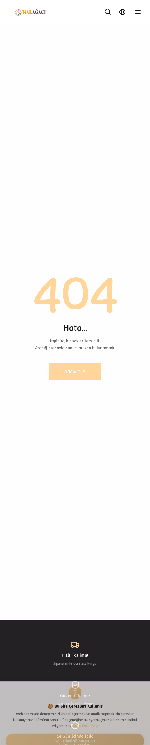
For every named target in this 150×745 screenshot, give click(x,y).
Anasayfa (75, 371)
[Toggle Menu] (138, 12)
